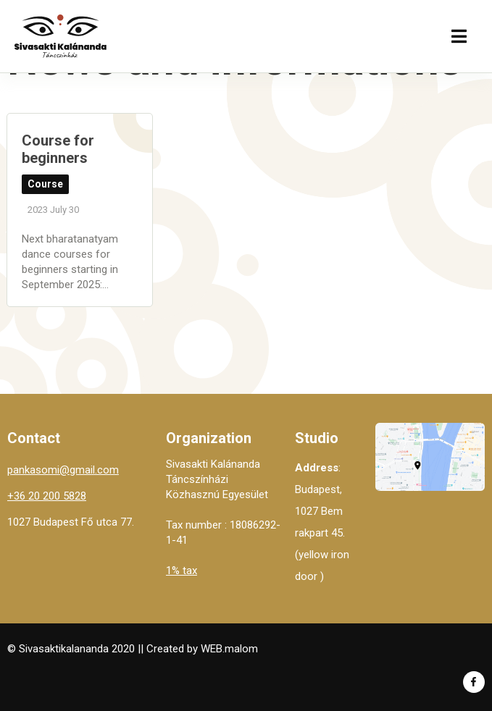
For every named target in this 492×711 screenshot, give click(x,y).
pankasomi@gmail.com (63, 469)
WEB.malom (229, 648)
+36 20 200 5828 (46, 495)
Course (45, 184)
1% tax (181, 570)
